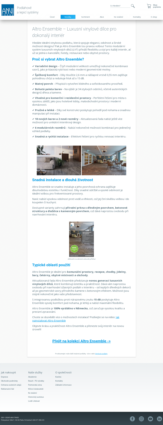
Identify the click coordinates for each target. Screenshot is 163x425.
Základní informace (63, 385)
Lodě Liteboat (34, 401)
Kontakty (137, 17)
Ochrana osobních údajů (11, 385)
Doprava (4, 377)
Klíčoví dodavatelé (35, 389)
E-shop (154, 17)
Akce (102, 17)
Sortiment (85, 17)
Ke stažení (118, 17)
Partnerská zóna (35, 385)
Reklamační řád (7, 389)
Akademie (32, 377)
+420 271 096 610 (38, 420)
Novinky (67, 17)
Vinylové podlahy (101, 354)
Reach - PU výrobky (36, 381)
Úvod (52, 17)
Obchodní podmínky (9, 381)
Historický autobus (36, 397)
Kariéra (58, 377)
